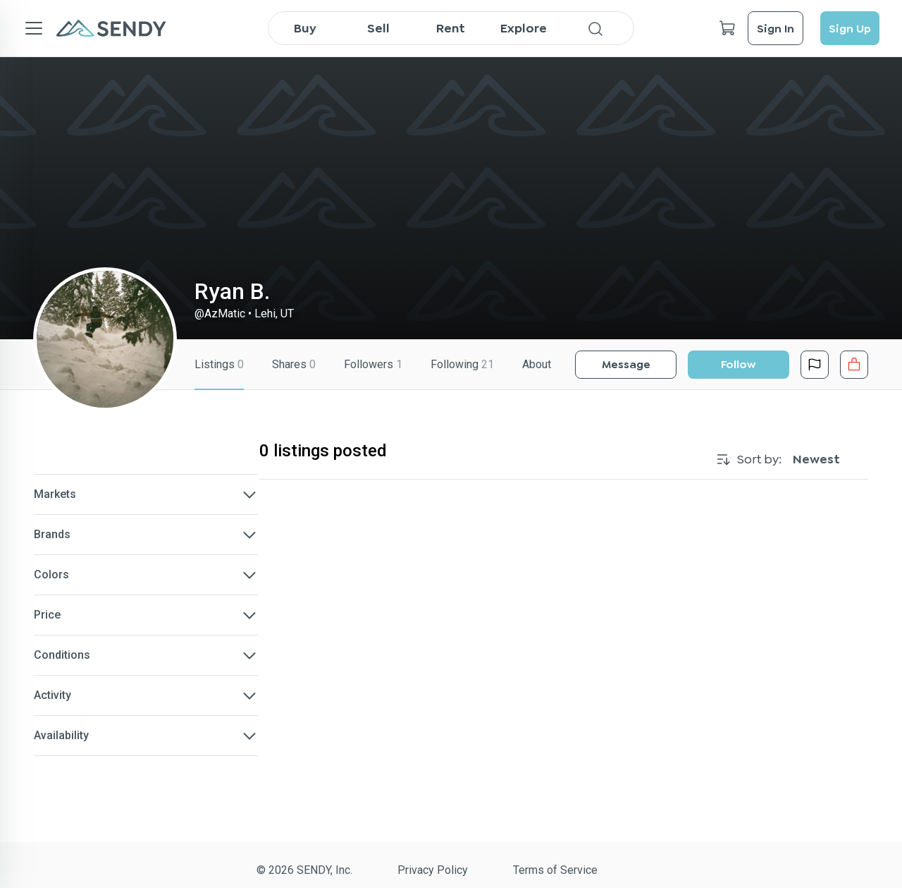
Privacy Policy (432, 870)
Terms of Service (555, 870)
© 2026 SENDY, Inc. (304, 870)
